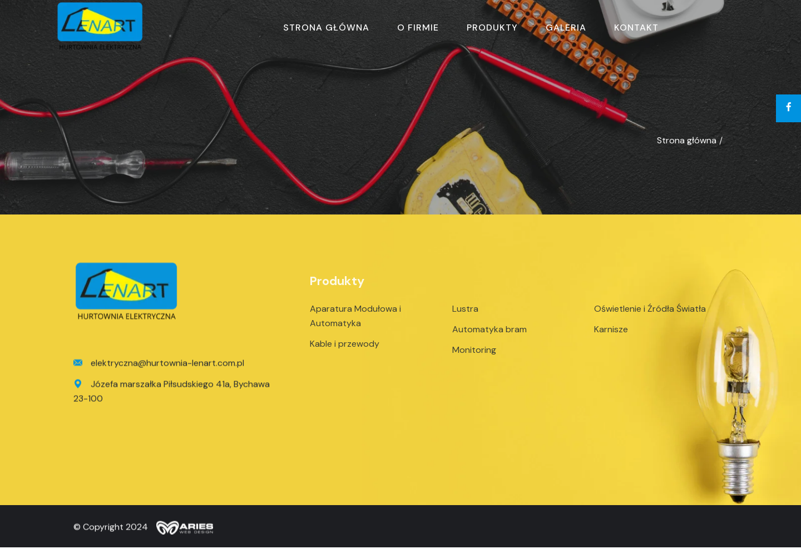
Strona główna (326, 27)
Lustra (465, 315)
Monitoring (474, 356)
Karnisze (611, 335)
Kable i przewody (344, 350)
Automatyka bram (489, 335)
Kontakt (636, 27)
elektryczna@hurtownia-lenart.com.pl (158, 366)
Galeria (566, 27)
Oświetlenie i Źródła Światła (650, 315)
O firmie (418, 27)
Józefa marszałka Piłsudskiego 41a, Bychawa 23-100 (171, 394)
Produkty (492, 27)
